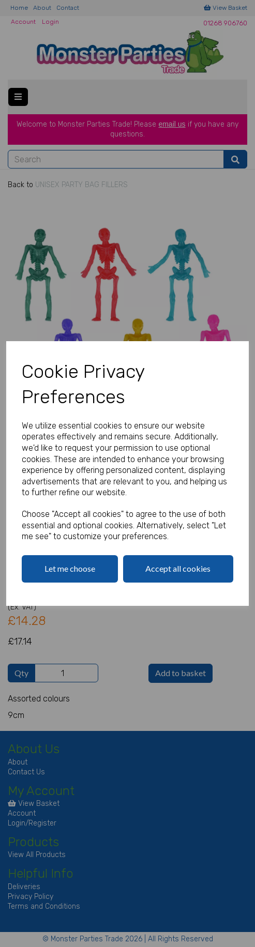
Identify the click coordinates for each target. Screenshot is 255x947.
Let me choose (69, 568)
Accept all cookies (178, 568)
